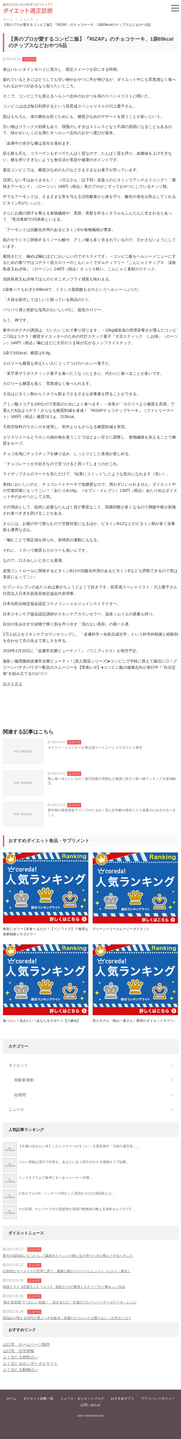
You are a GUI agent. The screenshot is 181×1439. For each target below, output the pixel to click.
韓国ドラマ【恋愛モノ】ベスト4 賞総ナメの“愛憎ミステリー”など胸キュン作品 (64, 1287)
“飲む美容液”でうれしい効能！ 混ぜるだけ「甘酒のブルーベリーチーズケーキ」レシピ (70, 1302)
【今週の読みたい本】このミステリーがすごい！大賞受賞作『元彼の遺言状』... (78, 1146)
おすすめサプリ (122, 1399)
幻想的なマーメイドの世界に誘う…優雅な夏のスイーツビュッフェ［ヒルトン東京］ (67, 1271)
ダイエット (18, 1065)
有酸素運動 (24, 1080)
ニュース (29, 59)
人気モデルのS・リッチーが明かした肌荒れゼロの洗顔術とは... (66, 1193)
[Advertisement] (90, 709)
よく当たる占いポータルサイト (30, 1363)
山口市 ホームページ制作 (26, 1344)
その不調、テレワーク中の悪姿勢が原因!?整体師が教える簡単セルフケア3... (76, 1209)
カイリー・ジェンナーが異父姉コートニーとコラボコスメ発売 (95, 748)
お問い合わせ (90, 1405)
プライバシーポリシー (158, 1399)
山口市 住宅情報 (18, 1351)
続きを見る (12, 684)
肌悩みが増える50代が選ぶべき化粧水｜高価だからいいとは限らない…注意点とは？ (67, 1318)
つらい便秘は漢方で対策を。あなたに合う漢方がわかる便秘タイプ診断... (73, 1162)
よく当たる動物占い (20, 1369)
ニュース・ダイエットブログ (82, 1399)
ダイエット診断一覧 (38, 1399)
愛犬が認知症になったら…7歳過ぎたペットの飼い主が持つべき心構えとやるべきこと (68, 1256)
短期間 (20, 1095)
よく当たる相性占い (20, 1357)
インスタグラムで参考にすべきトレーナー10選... (55, 1178)
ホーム (11, 1399)
